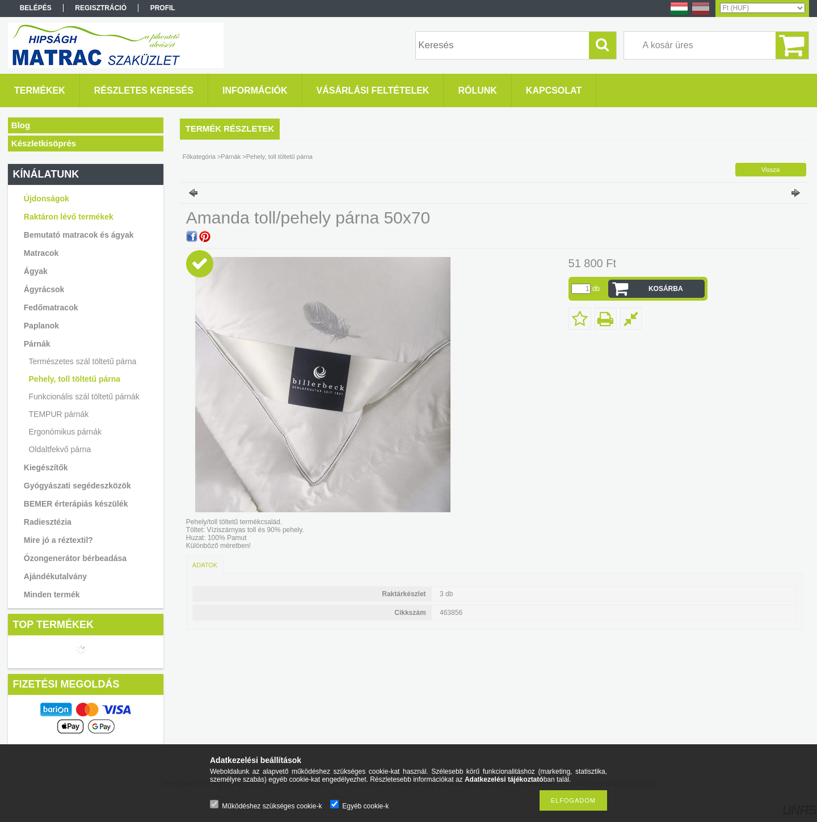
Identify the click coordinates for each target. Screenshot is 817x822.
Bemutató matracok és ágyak (79, 234)
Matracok (41, 253)
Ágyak (36, 271)
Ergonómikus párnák (65, 431)
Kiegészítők (46, 467)
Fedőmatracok (51, 307)
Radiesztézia (47, 521)
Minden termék (52, 594)
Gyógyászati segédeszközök (77, 485)
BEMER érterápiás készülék (76, 503)
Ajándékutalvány (55, 576)
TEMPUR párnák (59, 414)
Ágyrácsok (44, 289)
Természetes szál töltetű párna (83, 361)
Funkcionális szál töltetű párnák (84, 396)
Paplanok (41, 325)
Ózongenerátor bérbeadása (75, 558)
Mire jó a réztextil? (58, 540)
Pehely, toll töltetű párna (75, 378)
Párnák (37, 343)
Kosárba (665, 289)
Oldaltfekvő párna (60, 449)
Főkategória (199, 156)
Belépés (36, 8)
